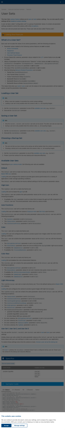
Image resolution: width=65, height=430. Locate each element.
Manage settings (19, 425)
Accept (6, 425)
